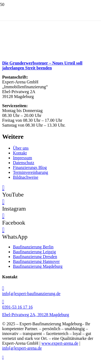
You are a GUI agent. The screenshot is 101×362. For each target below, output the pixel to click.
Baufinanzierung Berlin (33, 247)
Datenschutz (23, 162)
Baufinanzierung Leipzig (34, 251)
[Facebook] (3, 215)
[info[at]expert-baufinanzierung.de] (50, 288)
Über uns (21, 148)
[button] (3, 357)
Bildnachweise (25, 177)
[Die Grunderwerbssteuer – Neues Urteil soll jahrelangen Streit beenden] (42, 54)
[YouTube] (3, 187)
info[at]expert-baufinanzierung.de (31, 293)
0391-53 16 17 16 (17, 307)
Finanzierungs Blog (30, 167)
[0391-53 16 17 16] (50, 302)
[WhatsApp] (3, 229)
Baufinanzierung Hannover (36, 261)
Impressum (22, 157)
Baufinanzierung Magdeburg (37, 266)
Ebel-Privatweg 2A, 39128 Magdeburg (35, 314)
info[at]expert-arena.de (22, 348)
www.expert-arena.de (59, 343)
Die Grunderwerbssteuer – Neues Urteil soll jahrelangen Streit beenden (42, 65)
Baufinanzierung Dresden (35, 256)
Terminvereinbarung (30, 172)
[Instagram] (3, 201)
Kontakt (20, 153)
